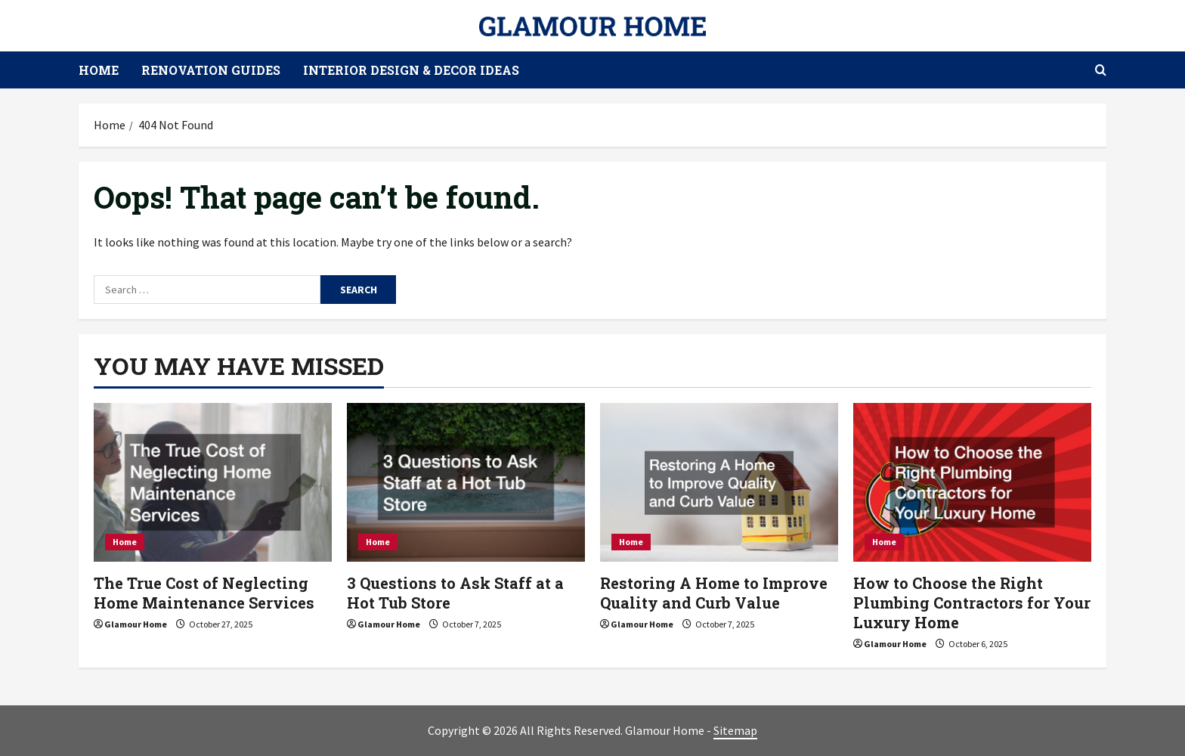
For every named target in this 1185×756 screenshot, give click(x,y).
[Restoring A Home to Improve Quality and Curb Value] (719, 482)
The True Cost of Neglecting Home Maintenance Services (204, 592)
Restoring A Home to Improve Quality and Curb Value (714, 592)
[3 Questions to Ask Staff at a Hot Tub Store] (466, 482)
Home (99, 70)
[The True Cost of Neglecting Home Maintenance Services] (213, 482)
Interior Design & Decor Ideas (411, 70)
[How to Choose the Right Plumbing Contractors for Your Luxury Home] (972, 482)
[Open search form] (1100, 70)
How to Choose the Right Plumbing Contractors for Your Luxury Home (972, 602)
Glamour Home (135, 624)
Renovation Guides (210, 70)
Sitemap (735, 730)
